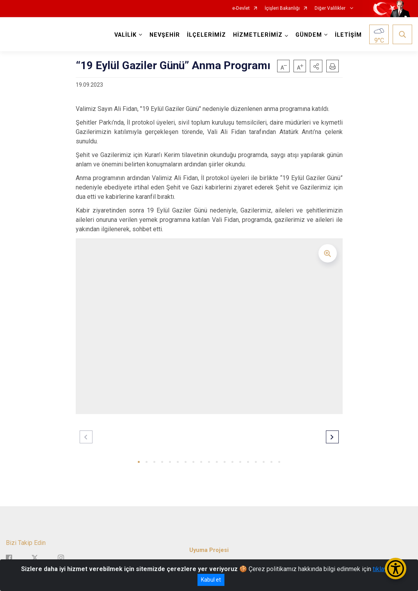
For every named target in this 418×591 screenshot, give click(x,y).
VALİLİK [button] (125, 35)
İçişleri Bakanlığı (282, 8)
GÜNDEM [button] (308, 35)
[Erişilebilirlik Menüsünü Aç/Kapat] (395, 568)
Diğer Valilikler (331, 8)
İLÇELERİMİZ (206, 35)
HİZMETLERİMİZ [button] (258, 35)
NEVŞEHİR (164, 35)
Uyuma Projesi (209, 550)
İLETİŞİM (348, 35)
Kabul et (211, 580)
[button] (316, 66)
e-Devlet (241, 8)
